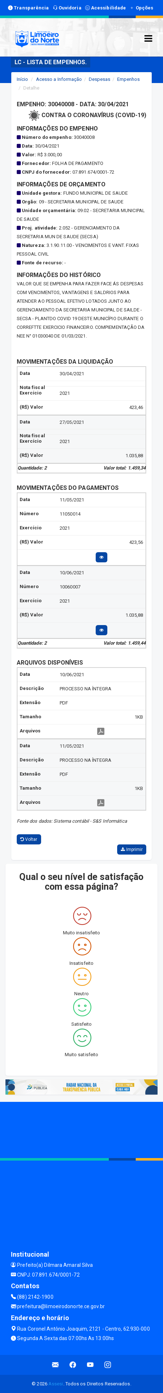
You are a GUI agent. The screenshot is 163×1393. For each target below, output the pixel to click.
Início (22, 79)
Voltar (28, 839)
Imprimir (132, 849)
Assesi (55, 1383)
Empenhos (128, 79)
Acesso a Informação (59, 79)
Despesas (100, 79)
